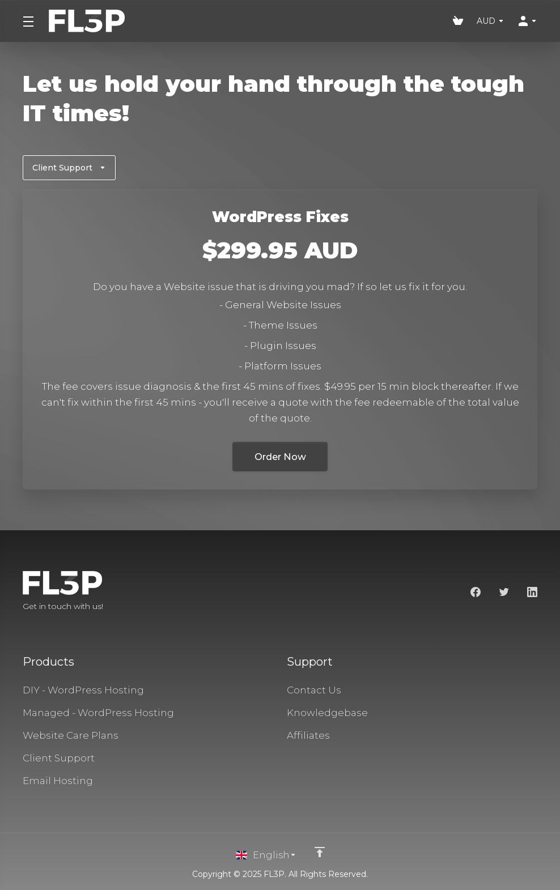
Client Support (69, 168)
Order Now (280, 456)
